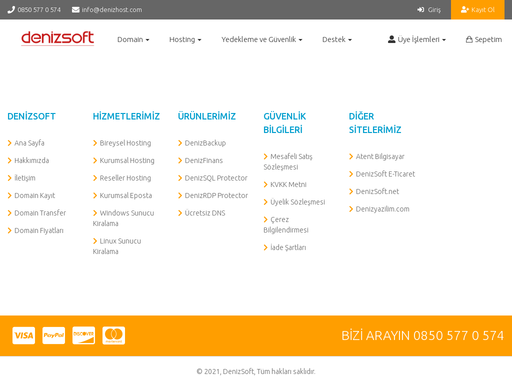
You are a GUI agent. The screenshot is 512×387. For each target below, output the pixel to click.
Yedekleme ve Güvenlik (262, 39)
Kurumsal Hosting (127, 160)
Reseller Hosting (125, 178)
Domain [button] (134, 39)
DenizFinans (204, 160)
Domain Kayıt (34, 196)
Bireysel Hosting (125, 143)
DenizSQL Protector (216, 178)
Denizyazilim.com (383, 209)
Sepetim (484, 39)
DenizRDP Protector (216, 196)
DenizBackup (205, 143)
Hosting (186, 39)
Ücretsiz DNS (205, 213)
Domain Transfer (40, 213)
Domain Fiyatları (39, 230)
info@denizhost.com (112, 9)
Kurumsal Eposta (126, 196)
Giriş (429, 9)
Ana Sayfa (29, 143)
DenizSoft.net (377, 192)
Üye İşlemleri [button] (417, 39)
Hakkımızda (31, 160)
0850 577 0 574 (39, 9)
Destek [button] (337, 39)
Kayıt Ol (477, 9)
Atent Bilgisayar (380, 156)
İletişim (25, 178)
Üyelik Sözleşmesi (297, 202)
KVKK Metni (288, 184)
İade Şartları (288, 248)
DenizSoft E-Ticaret (385, 174)
